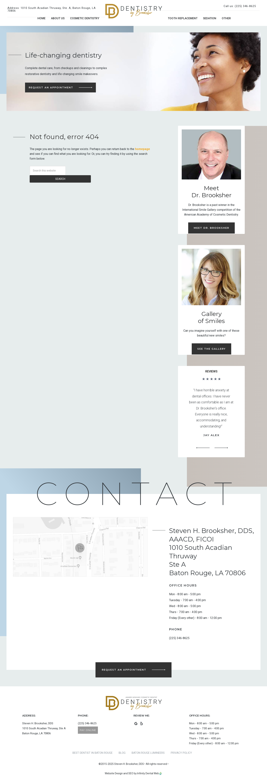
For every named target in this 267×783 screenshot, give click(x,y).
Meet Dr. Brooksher (211, 227)
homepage (142, 149)
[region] (211, 415)
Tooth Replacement (182, 18)
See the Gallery (211, 348)
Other (226, 18)
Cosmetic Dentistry (84, 18)
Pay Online (88, 730)
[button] (203, 448)
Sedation (209, 18)
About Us (58, 18)
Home (41, 18)
